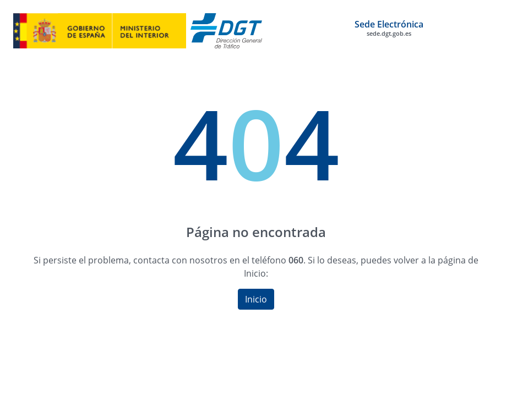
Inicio (256, 299)
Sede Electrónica (389, 28)
